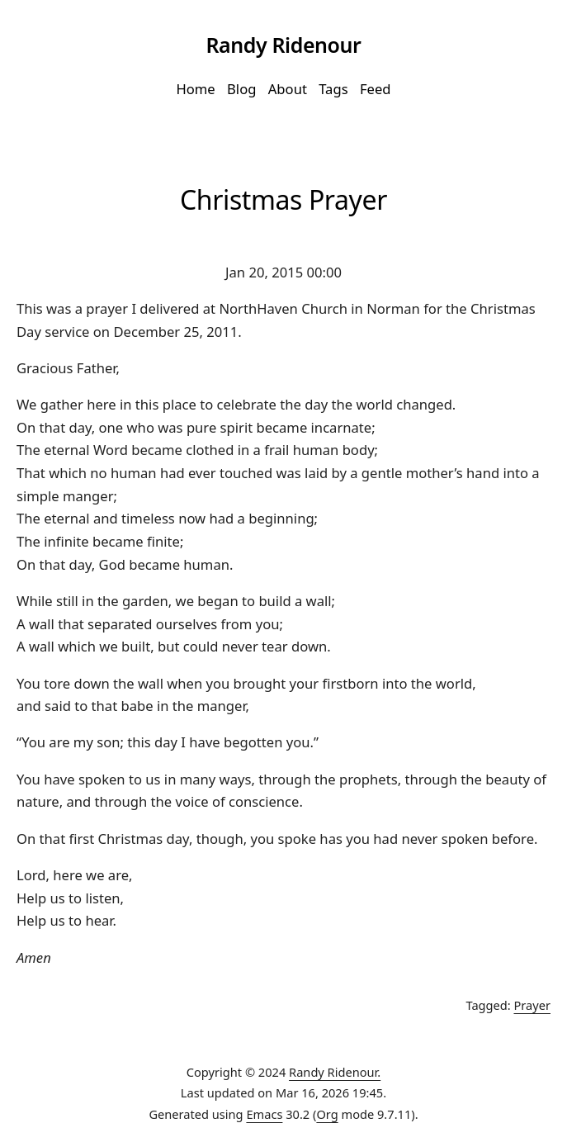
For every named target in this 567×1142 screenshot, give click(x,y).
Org (327, 1114)
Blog (241, 88)
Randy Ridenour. (334, 1072)
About (287, 88)
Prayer (532, 1005)
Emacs (264, 1114)
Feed (375, 88)
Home (195, 88)
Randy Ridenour (283, 45)
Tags (333, 88)
